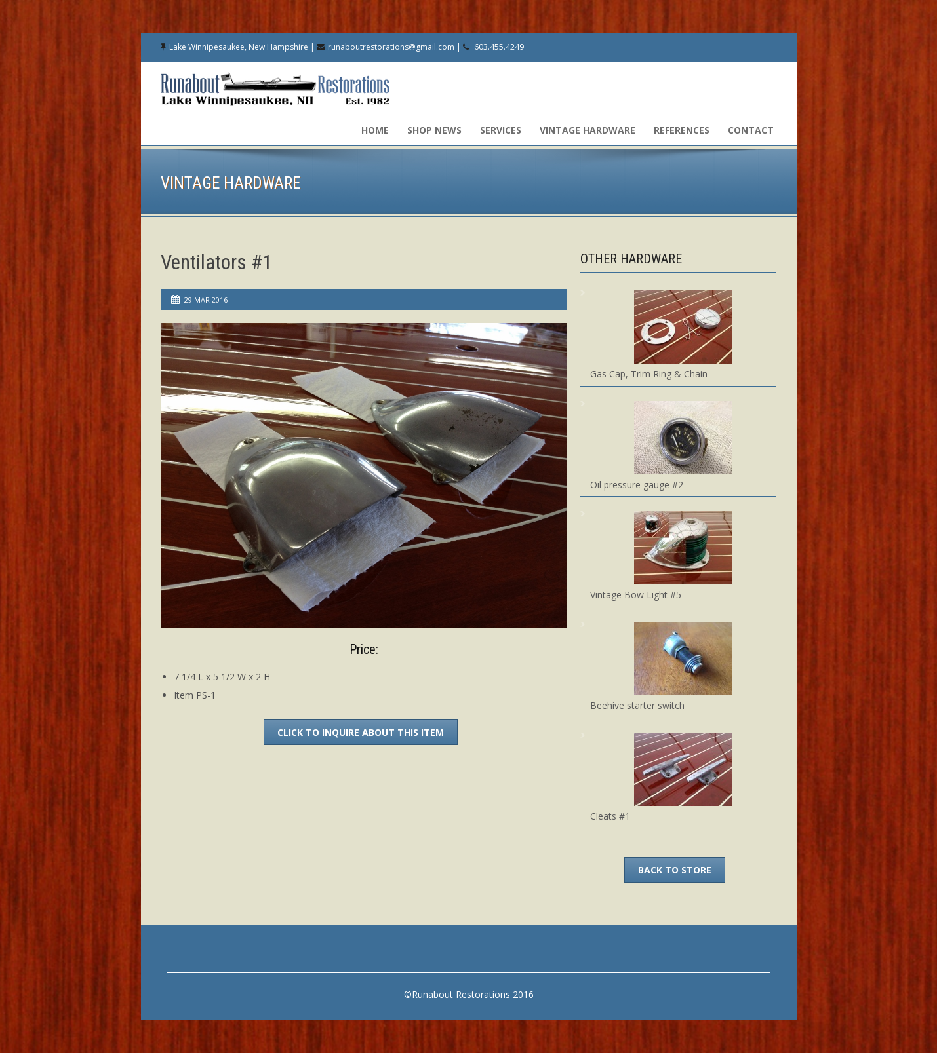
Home (375, 130)
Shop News (434, 130)
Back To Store (674, 870)
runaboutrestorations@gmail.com (391, 46)
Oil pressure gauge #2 (636, 484)
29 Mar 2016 (206, 300)
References (681, 130)
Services (500, 130)
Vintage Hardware (587, 130)
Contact (751, 130)
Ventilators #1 (216, 262)
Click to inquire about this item (360, 732)
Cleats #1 (610, 816)
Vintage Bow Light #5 (635, 594)
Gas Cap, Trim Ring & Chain (649, 374)
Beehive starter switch (637, 705)
